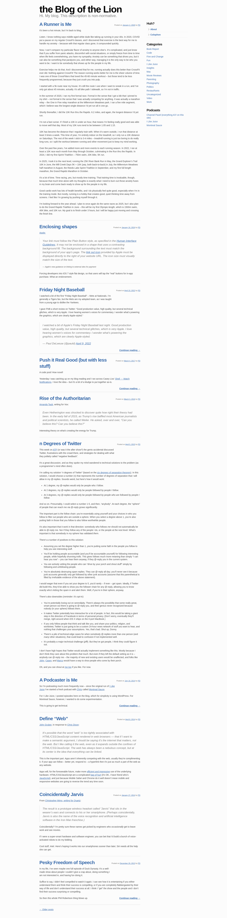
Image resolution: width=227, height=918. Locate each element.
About (153, 29)
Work (149, 102)
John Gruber (45, 724)
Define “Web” (53, 718)
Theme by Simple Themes (182, 915)
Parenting (151, 79)
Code (149, 53)
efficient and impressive (98, 771)
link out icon (93, 252)
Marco (60, 660)
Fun (148, 60)
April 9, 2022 (83, 343)
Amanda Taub (46, 404)
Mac (149, 71)
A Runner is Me (55, 24)
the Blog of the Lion (80, 9)
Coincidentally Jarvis (61, 794)
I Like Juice (152, 64)
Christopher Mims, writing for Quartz (63, 800)
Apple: (42, 233)
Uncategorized (154, 94)
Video (149, 98)
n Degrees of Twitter (60, 443)
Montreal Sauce (96, 689)
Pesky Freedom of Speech (67, 862)
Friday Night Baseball (61, 289)
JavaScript (44, 778)
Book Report (153, 49)
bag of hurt (95, 775)
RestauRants (153, 90)
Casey (48, 660)
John (41, 660)
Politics (150, 87)
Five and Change (155, 56)
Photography (153, 83)
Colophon (155, 34)
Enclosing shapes (58, 226)
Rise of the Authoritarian (64, 398)
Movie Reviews (154, 75)
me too (68, 667)
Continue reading (129, 350)
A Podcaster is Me (58, 680)
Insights (150, 68)
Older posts (46, 909)
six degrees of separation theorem (114, 472)
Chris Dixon (73, 724)
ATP (55, 449)
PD (139, 25)
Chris (79, 689)
